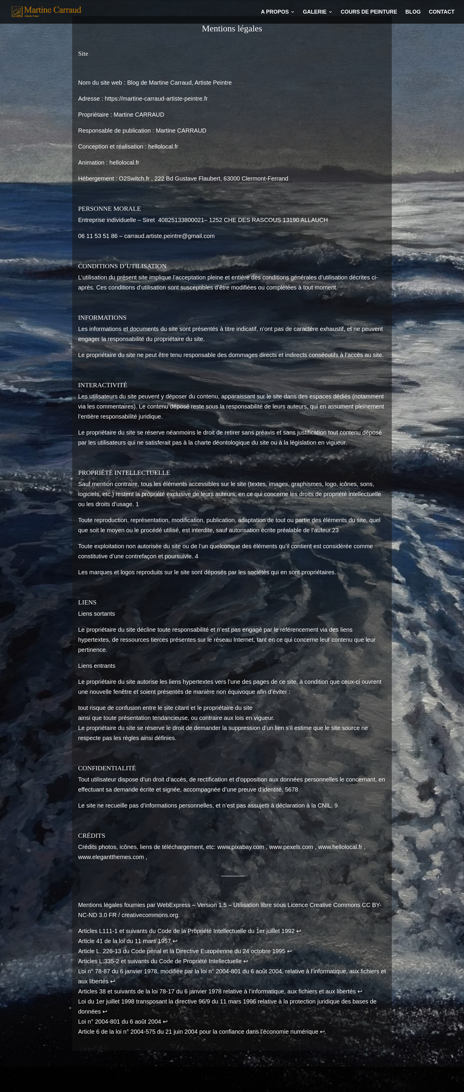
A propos (275, 12)
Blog (413, 12)
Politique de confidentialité (149, 1076)
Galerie (315, 12)
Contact (442, 12)
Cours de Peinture (369, 12)
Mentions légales (91, 1076)
